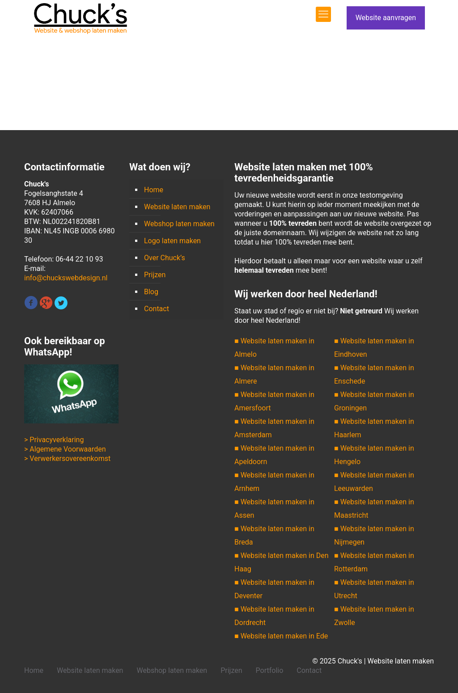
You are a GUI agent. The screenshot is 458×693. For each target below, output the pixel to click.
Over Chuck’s (164, 258)
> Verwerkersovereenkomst (67, 458)
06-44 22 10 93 (79, 259)
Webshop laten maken (179, 224)
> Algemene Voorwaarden (65, 449)
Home (153, 190)
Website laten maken (177, 207)
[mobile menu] (323, 14)
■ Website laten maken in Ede (281, 636)
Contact (156, 308)
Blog (151, 291)
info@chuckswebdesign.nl (65, 278)
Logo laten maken (172, 241)
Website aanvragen (386, 17)
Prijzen (154, 274)
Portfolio (270, 670)
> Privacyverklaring (54, 439)
